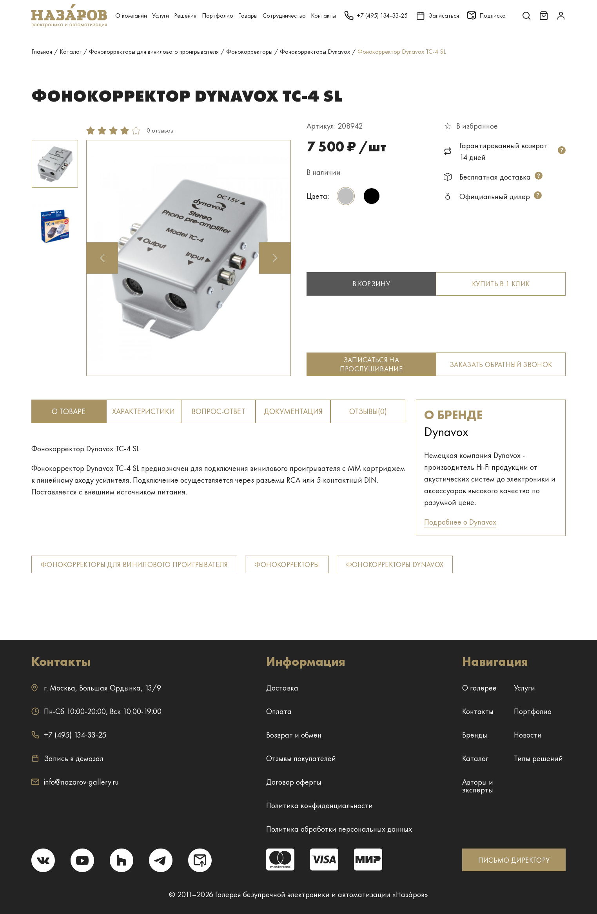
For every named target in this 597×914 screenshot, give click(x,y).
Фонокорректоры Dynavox (395, 564)
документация (293, 411)
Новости (528, 735)
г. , (96, 688)
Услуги (160, 15)
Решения (185, 15)
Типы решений (538, 758)
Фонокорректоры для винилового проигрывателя (134, 564)
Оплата (279, 711)
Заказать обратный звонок (501, 364)
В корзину (371, 283)
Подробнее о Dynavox (460, 522)
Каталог (475, 758)
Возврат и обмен (293, 735)
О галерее (479, 688)
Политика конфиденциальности (319, 805)
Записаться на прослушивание (371, 364)
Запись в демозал (67, 758)
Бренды (474, 735)
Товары (248, 15)
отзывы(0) (368, 411)
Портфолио (217, 15)
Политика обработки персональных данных (339, 829)
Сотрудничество (284, 15)
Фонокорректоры (286, 564)
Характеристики (143, 411)
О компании (131, 15)
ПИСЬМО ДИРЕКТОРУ (514, 860)
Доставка (282, 688)
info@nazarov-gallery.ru (75, 782)
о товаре (68, 411)
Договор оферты (293, 782)
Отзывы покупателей (301, 758)
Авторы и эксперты (477, 786)
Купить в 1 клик (501, 283)
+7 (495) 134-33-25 (68, 735)
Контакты (323, 15)
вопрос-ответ (218, 411)
